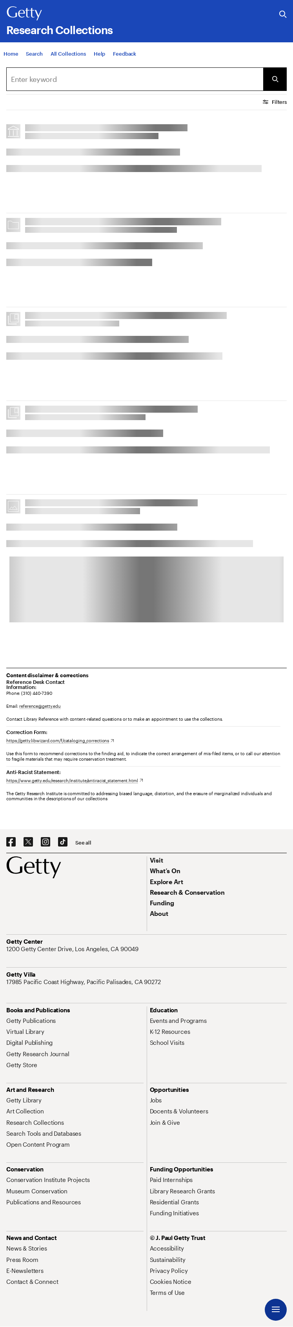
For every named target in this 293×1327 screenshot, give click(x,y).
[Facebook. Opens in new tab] (11, 842)
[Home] (11, 60)
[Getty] (24, 13)
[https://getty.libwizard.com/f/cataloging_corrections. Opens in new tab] (60, 740)
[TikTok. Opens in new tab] (62, 842)
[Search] (34, 60)
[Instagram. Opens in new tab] (45, 842)
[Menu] (276, 1310)
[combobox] (134, 79)
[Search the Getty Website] (283, 15)
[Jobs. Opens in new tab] (156, 1100)
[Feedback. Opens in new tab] (124, 60)
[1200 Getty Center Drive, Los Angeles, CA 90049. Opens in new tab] (73, 949)
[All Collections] (68, 60)
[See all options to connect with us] (83, 842)
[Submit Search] (275, 79)
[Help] (99, 60)
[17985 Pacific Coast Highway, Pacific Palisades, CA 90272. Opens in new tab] (84, 982)
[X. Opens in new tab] (28, 842)
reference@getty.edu (40, 706)
